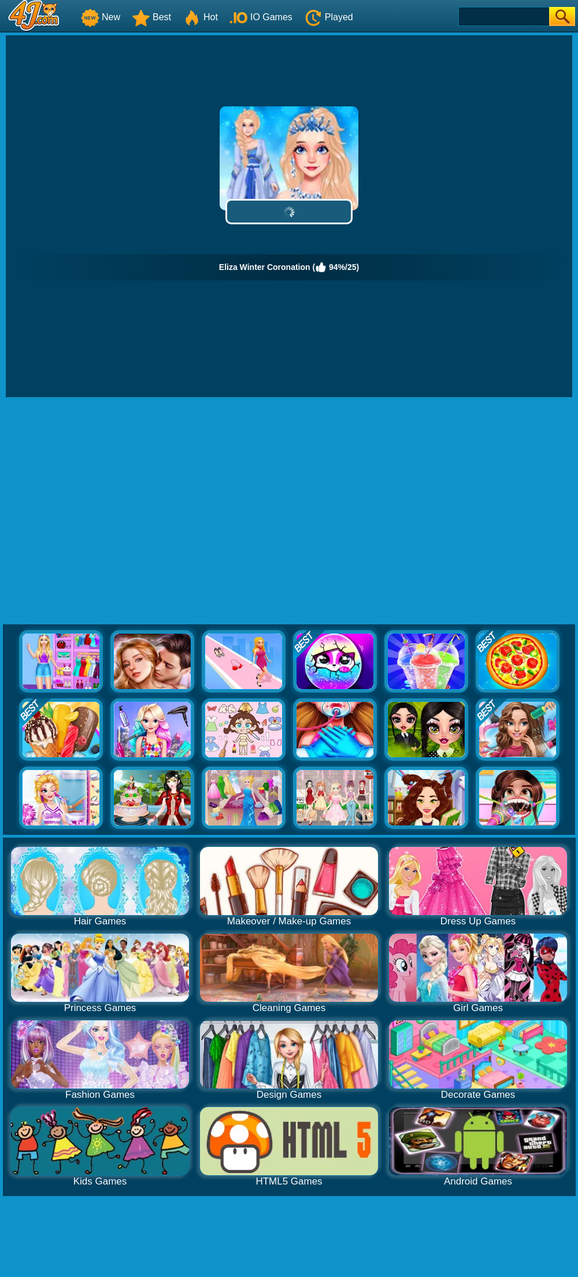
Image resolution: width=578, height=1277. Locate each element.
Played (328, 17)
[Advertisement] (108, 511)
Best (151, 17)
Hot (200, 17)
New (100, 17)
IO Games (260, 17)
